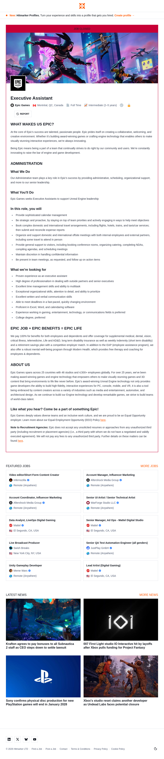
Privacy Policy (101, 749)
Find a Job (37, 749)
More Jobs (149, 466)
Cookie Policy (118, 749)
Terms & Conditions (80, 749)
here (103, 419)
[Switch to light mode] (155, 748)
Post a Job (51, 749)
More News (149, 594)
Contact (63, 749)
